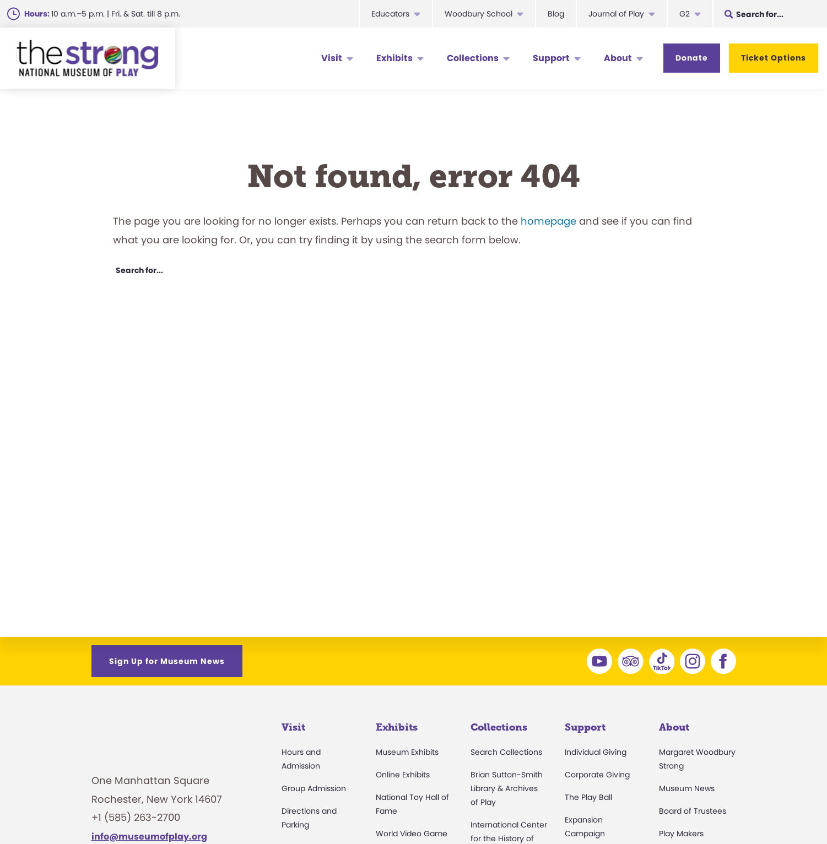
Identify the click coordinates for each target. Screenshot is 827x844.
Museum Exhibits (407, 752)
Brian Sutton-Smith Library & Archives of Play (507, 788)
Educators (390, 13)
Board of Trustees (692, 810)
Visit (331, 58)
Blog (556, 13)
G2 (684, 13)
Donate (691, 57)
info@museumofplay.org (149, 836)
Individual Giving (595, 752)
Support (551, 58)
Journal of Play (616, 13)
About (618, 58)
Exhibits (394, 58)
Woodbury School (478, 13)
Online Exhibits (403, 774)
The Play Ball (588, 797)
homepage (548, 221)
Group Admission (314, 788)
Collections (473, 58)
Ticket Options (773, 57)
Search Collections (506, 752)
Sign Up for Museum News (167, 661)
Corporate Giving (597, 774)
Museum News (687, 788)
